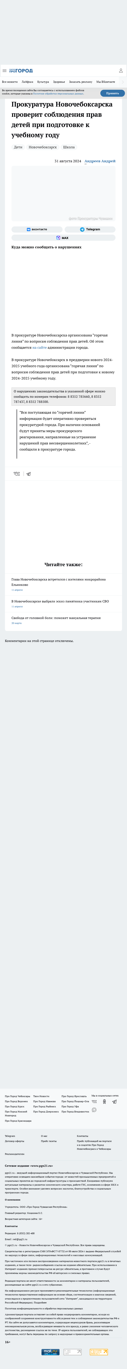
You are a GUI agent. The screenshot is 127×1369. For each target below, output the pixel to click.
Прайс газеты (49, 1141)
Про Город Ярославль (74, 1096)
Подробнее (40, 1302)
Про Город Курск (14, 1106)
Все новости (10, 82)
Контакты (82, 1135)
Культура (43, 82)
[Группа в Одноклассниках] (104, 1101)
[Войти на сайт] (121, 71)
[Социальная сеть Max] (63, 238)
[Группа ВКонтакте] (37, 229)
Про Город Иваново (44, 1101)
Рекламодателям (14, 1153)
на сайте (39, 347)
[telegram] (30, 474)
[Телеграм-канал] (90, 229)
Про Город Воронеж (16, 1101)
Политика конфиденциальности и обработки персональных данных (44, 1308)
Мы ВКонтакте (105, 82)
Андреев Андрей (100, 161)
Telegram (10, 1135)
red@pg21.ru (20, 1239)
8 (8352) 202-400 (25, 1233)
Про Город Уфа (70, 1106)
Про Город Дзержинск (46, 1111)
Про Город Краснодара (18, 1120)
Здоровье (59, 82)
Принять (112, 93)
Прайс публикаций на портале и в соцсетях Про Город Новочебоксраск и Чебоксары (94, 1145)
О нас (44, 1135)
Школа (69, 147)
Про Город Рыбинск (44, 1106)
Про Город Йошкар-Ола (75, 1101)
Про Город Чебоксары (17, 1096)
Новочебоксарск (43, 147)
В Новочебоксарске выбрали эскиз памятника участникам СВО (63, 604)
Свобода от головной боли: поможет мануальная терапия (63, 621)
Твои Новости (41, 1096)
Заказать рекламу (80, 82)
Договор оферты (14, 1141)
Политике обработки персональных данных (58, 93)
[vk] (17, 474)
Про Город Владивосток (75, 1111)
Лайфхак (27, 82)
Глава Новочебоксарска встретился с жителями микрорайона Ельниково (63, 585)
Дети (18, 147)
